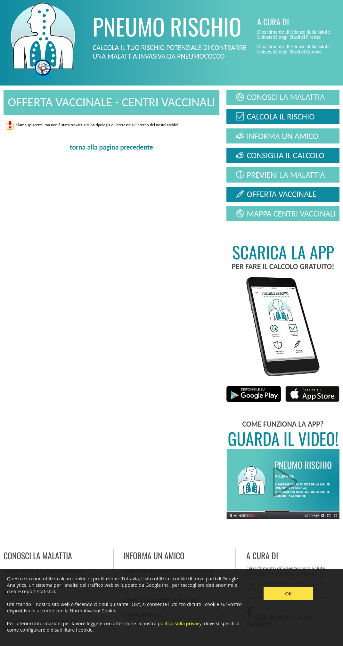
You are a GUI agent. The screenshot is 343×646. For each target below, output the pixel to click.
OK (288, 593)
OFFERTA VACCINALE (281, 194)
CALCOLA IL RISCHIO (280, 116)
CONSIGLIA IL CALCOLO (285, 155)
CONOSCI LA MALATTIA (285, 97)
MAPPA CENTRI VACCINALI (291, 214)
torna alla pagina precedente (111, 147)
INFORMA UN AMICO (282, 136)
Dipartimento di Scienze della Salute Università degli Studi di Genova (293, 49)
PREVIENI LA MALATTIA (286, 175)
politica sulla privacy (179, 623)
